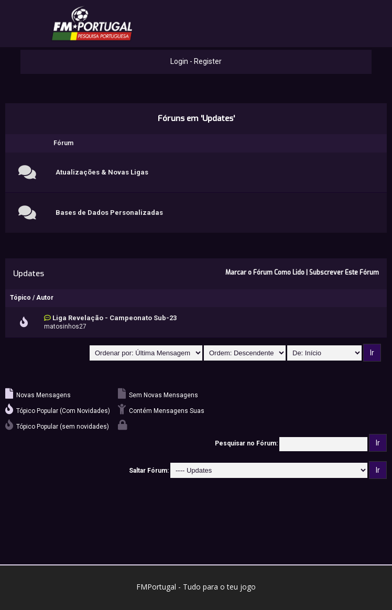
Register (208, 61)
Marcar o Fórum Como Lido (264, 272)
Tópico (20, 297)
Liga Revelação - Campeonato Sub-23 (114, 318)
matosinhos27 (65, 326)
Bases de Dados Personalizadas (109, 212)
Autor (44, 297)
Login (179, 61)
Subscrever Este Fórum (344, 272)
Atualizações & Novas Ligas (102, 172)
